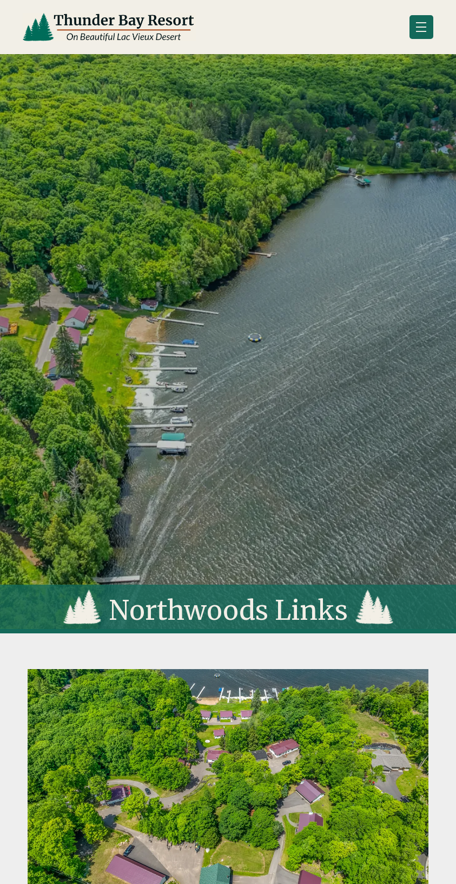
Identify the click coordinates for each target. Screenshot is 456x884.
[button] (421, 27)
